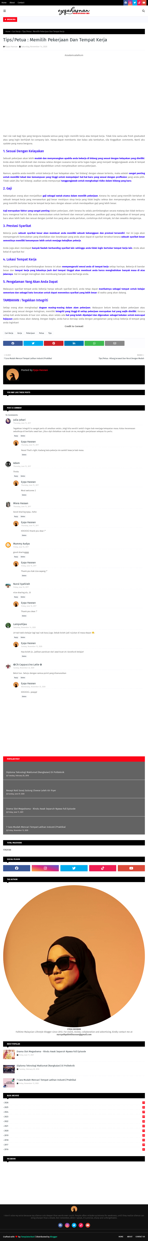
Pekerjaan (30, 333)
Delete (23, 436)
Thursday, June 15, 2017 (22, 423)
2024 (74, 1112)
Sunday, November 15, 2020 (31, 646)
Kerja (19, 333)
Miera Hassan (20, 503)
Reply (16, 436)
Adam (16, 463)
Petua (41, 333)
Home (4, 3)
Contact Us (140, 1237)
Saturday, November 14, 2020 (24, 627)
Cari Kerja (16, 31)
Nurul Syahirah (21, 583)
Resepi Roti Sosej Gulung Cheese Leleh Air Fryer (31, 790)
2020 (74, 1130)
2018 (74, 1140)
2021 (74, 1126)
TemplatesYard (28, 1237)
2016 (74, 1149)
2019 (74, 1135)
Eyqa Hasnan (12, 46)
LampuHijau (20, 624)
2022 (74, 1121)
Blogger (53, 1237)
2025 (74, 1107)
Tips (50, 333)
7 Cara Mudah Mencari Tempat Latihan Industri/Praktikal (36, 827)
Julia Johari (19, 419)
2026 (74, 1102)
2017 (74, 1145)
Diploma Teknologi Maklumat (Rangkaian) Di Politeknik (35, 772)
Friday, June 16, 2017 (21, 547)
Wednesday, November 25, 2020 (33, 687)
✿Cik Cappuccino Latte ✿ (27, 664)
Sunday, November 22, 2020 (23, 668)
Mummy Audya (21, 543)
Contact (21, 3)
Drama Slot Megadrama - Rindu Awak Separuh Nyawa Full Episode (40, 808)
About (12, 3)
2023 (74, 1116)
